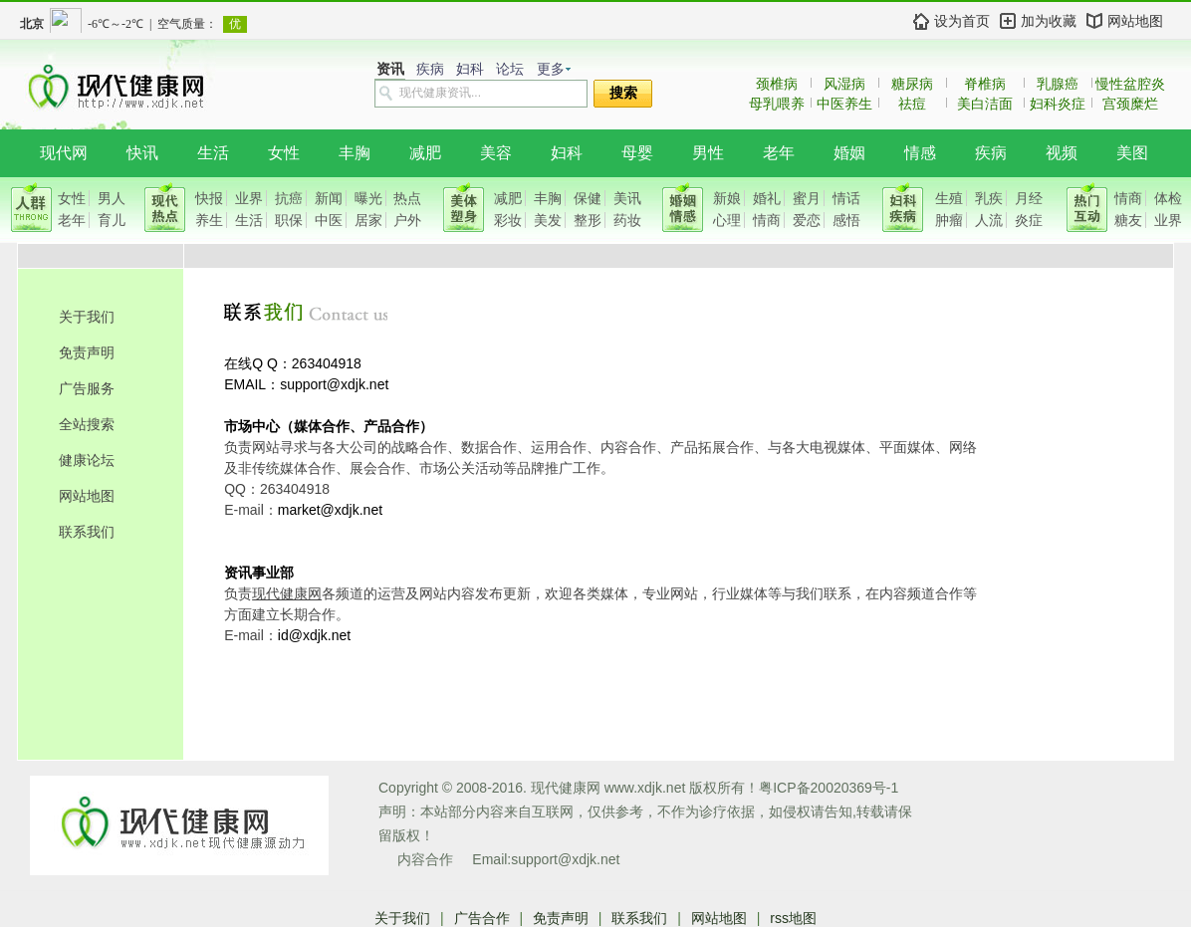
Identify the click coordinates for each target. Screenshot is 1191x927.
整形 (587, 220)
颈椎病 (777, 84)
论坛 (510, 69)
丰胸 (354, 152)
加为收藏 (1048, 21)
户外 (407, 220)
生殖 (949, 198)
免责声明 (87, 352)
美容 (496, 152)
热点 (407, 198)
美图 (1132, 152)
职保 (289, 220)
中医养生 (844, 104)
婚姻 (849, 152)
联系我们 (87, 532)
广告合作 (482, 918)
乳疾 (989, 198)
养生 (209, 220)
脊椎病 (985, 84)
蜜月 (807, 198)
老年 (779, 152)
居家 (368, 220)
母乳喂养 (777, 104)
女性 (284, 152)
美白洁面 (985, 104)
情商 (767, 220)
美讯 (627, 198)
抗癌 (289, 198)
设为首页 (962, 21)
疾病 (430, 69)
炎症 (1029, 220)
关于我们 (87, 317)
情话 (846, 198)
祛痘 (912, 104)
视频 (1061, 152)
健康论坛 (87, 460)
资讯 (390, 69)
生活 (213, 152)
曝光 (368, 198)
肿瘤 (949, 220)
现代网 (64, 152)
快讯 (142, 152)
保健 (587, 198)
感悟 (846, 220)
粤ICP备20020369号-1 (828, 788)
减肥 (425, 152)
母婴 (637, 152)
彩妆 (508, 220)
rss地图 (793, 918)
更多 (551, 69)
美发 (548, 220)
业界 (249, 198)
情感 (920, 152)
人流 (989, 220)
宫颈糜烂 (1130, 104)
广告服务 (87, 388)
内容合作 (425, 859)
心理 (727, 220)
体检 (1168, 198)
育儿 (111, 220)
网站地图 (1135, 21)
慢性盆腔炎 (1130, 84)
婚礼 (767, 198)
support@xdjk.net (565, 859)
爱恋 (807, 220)
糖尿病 (912, 84)
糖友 (1128, 220)
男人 (111, 198)
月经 (1029, 198)
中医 (329, 220)
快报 (209, 198)
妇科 (470, 69)
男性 (708, 152)
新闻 (329, 198)
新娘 (727, 198)
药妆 (627, 220)
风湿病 (844, 84)
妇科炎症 (1057, 104)
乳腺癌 (1057, 84)
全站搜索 (87, 424)
